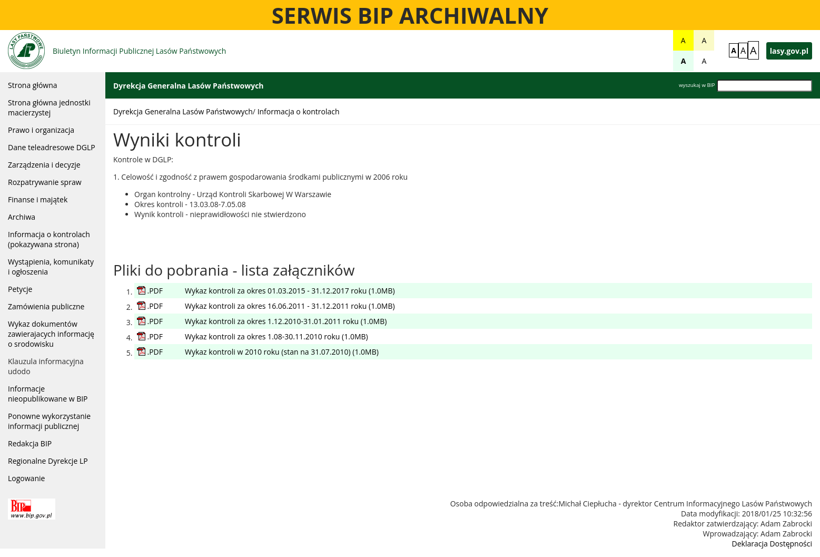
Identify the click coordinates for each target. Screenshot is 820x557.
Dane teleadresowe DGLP (51, 147)
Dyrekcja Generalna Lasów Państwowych (183, 111)
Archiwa (21, 217)
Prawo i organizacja (41, 130)
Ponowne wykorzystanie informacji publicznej (49, 421)
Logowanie (26, 478)
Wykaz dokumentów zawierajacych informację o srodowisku (51, 334)
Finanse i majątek (37, 199)
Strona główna (32, 85)
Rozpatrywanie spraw (45, 182)
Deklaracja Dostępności (772, 544)
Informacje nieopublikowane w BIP (48, 394)
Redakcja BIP (30, 443)
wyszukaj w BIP (697, 85)
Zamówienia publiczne (46, 306)
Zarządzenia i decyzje (44, 165)
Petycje (20, 289)
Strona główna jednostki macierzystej (49, 107)
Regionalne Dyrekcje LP (48, 461)
